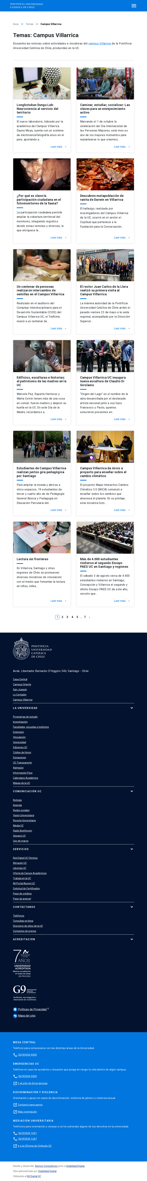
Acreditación (24, 939)
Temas (29, 24)
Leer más (59, 146)
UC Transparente (22, 762)
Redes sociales (21, 810)
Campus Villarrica (22, 699)
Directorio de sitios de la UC (28, 926)
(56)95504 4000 (27, 1054)
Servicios (21, 849)
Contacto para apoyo (30, 1104)
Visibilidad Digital (75, 1166)
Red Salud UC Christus (25, 858)
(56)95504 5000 (27, 1076)
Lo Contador (20, 694)
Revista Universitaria (24, 820)
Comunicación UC (27, 791)
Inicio (16, 24)
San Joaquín (20, 689)
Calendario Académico (25, 778)
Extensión (18, 732)
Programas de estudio (25, 716)
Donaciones (19, 757)
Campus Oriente (22, 684)
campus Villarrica (99, 43)
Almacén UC (20, 863)
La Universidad (25, 708)
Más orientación (27, 1111)
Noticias (17, 800)
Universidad (19, 742)
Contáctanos (24, 907)
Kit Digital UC (34, 1176)
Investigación (20, 721)
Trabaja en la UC (22, 878)
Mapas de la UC (21, 783)
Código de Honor (22, 752)
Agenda (17, 805)
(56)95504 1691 (27, 1133)
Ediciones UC (20, 747)
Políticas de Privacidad (30, 1009)
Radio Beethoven (22, 830)
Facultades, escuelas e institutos (31, 727)
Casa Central (20, 679)
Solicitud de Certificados (26, 888)
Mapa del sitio (24, 1015)
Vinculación (19, 737)
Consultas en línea (23, 920)
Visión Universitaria (23, 815)
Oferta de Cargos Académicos (30, 873)
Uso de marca (20, 840)
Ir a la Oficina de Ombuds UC (35, 1145)
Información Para (22, 772)
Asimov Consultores (46, 1166)
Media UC (18, 825)
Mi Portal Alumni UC (24, 883)
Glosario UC (19, 835)
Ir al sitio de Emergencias (33, 1083)
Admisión (18, 767)
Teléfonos (18, 915)
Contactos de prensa (24, 931)
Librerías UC (19, 868)
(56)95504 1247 (27, 1139)
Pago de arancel (22, 898)
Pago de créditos (22, 893)
